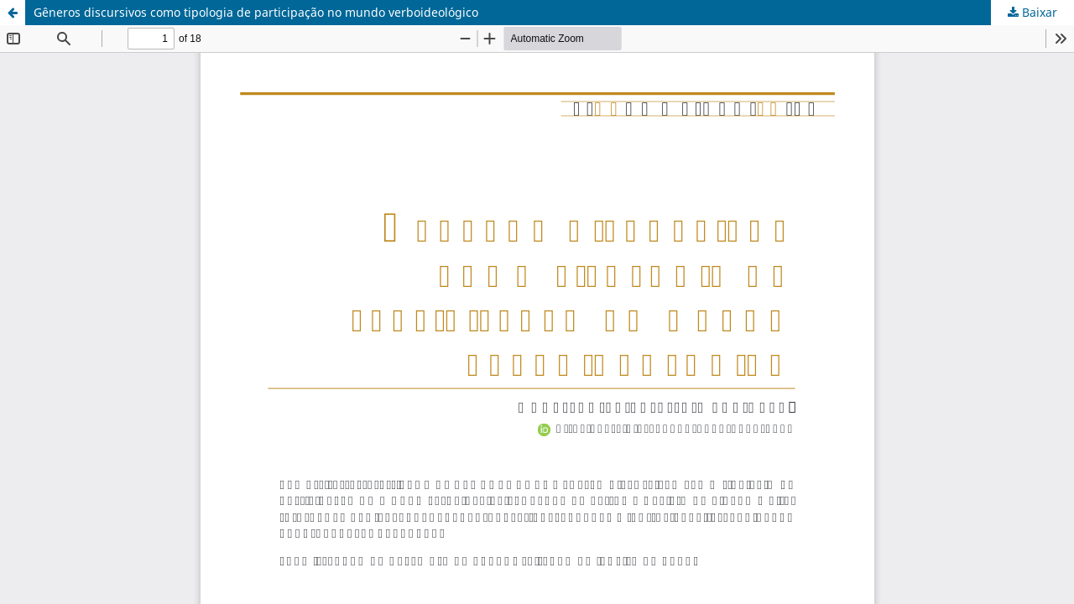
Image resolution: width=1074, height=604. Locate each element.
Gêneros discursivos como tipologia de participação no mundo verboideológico (256, 12)
